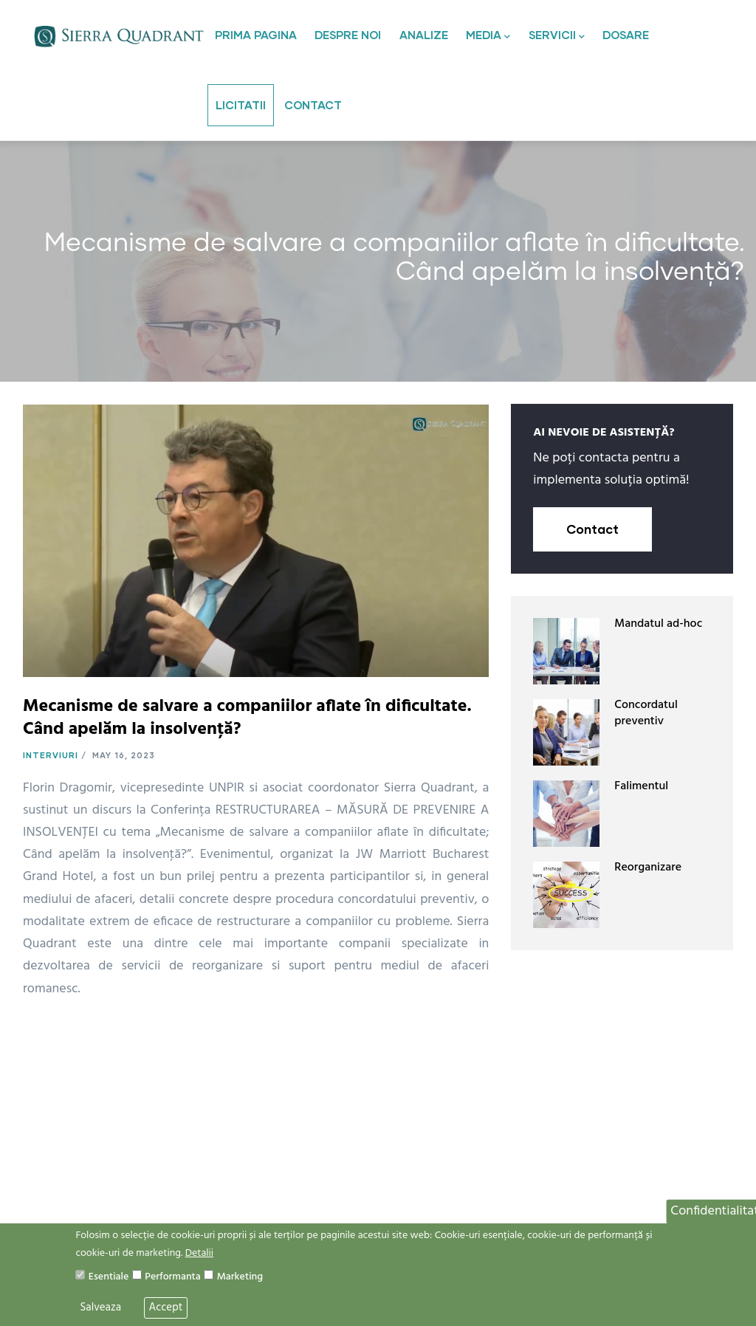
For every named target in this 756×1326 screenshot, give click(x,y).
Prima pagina (256, 34)
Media (488, 36)
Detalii (199, 1253)
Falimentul (641, 786)
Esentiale (109, 1276)
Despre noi (348, 34)
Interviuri (50, 755)
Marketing (240, 1276)
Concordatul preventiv (646, 713)
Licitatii (241, 104)
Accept (166, 1307)
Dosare (625, 34)
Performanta (173, 1276)
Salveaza (100, 1307)
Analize (423, 34)
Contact (313, 104)
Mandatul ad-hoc (658, 623)
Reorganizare (647, 867)
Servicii (557, 36)
